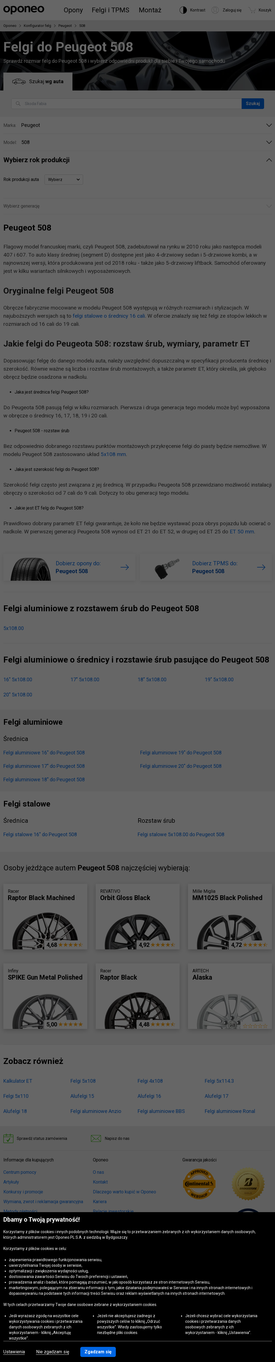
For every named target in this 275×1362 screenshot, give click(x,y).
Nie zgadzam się (52, 1352)
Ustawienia (14, 1352)
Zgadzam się (98, 1351)
